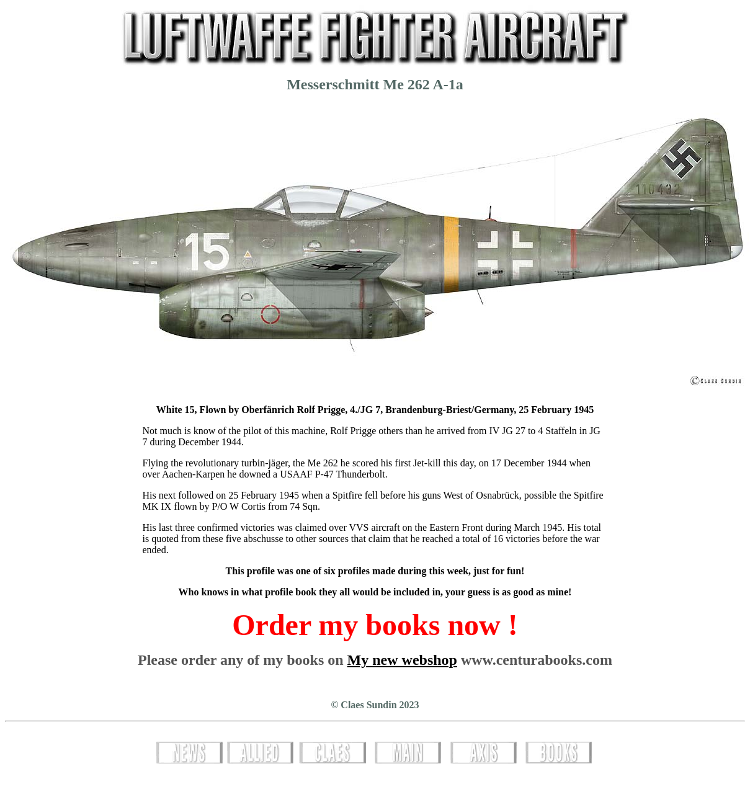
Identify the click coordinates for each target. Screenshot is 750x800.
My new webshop (402, 660)
